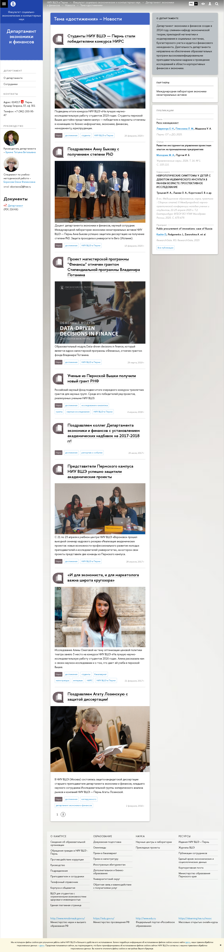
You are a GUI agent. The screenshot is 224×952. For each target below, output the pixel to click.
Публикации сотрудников (193, 853)
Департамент (15, 205)
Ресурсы (185, 836)
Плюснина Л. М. (185, 128)
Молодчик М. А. (165, 155)
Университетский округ (106, 879)
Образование (102, 836)
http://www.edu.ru (146, 918)
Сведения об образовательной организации (67, 843)
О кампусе (58, 836)
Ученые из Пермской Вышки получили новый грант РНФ (102, 378)
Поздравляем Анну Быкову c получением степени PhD (93, 151)
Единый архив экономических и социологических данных (196, 860)
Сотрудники (11, 84)
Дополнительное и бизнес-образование (108, 872)
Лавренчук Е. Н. (165, 128)
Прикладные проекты (148, 847)
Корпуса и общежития (62, 887)
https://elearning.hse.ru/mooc (195, 918)
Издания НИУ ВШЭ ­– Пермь (194, 841)
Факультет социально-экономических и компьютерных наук (21, 15)
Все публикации (165, 247)
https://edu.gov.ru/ (103, 918)
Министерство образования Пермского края (194, 875)
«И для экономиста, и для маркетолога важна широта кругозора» (103, 577)
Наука (140, 836)
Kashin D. (161, 234)
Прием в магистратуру (105, 858)
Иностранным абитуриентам (109, 864)
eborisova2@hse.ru (20, 186)
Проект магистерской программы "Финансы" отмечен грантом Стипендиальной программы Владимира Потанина (104, 267)
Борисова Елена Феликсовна (19, 181)
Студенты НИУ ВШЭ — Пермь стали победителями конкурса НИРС (101, 38)
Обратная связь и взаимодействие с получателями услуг (112, 886)
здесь (187, 942)
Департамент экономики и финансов (21, 36)
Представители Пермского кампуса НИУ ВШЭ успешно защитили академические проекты (100, 471)
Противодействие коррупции (67, 859)
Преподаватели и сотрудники (67, 876)
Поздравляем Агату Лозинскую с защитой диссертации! (98, 696)
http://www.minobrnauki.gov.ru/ (67, 918)
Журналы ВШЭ (187, 847)
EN (196, 3)
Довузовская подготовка (107, 841)
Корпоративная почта (191, 867)
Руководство (57, 865)
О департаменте (13, 78)
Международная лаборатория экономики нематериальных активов (181, 93)
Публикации (165, 110)
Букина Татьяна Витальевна (21, 152)
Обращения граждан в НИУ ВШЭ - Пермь (69, 852)
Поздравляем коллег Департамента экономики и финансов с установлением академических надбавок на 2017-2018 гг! (104, 433)
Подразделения (59, 870)
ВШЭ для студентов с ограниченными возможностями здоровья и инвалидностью (68, 896)
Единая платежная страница (65, 905)
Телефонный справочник (64, 882)
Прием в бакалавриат (105, 853)
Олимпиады (99, 847)
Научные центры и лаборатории (154, 841)
